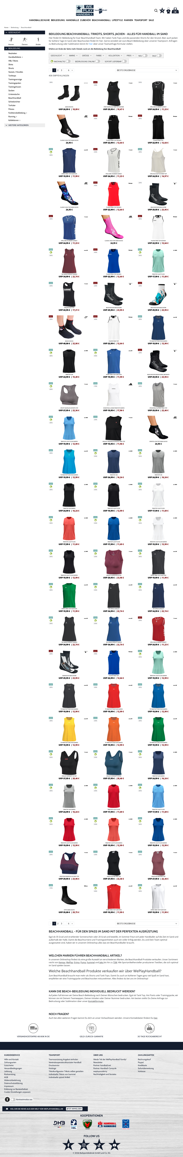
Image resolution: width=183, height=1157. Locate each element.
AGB (6, 1077)
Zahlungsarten (10, 1062)
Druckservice (54, 1065)
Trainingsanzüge (15, 79)
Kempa (62, 962)
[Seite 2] (72, 70)
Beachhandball (101, 20)
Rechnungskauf (144, 1059)
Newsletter (97, 1062)
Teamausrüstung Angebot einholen (63, 1059)
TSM (115, 962)
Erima (76, 962)
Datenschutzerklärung (13, 1083)
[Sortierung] (147, 70)
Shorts (11, 68)
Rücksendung (9, 1074)
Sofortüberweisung (146, 1068)
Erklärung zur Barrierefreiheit (16, 1089)
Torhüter (11, 105)
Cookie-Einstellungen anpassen (17, 1092)
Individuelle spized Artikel (59, 1077)
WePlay (69, 962)
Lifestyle (117, 20)
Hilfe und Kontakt (11, 1059)
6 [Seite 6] (68, 70)
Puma (83, 962)
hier (91, 44)
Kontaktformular (96, 1001)
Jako (101, 962)
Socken (11, 90)
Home (6, 27)
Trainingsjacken (14, 83)
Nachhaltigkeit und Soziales (104, 1074)
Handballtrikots (14, 57)
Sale (151, 20)
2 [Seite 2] (57, 70)
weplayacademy (100, 1071)
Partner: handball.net (102, 1065)
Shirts (10, 64)
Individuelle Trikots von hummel (62, 1074)
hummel (91, 962)
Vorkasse (141, 1071)
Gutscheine (8, 1065)
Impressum (9, 1086)
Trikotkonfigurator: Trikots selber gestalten (66, 1071)
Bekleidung (58, 20)
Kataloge (52, 1068)
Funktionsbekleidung (16, 113)
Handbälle (72, 20)
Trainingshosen (14, 87)
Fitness (11, 109)
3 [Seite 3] (61, 70)
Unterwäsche (14, 94)
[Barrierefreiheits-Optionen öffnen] (7, 1099)
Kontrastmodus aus (24, 1099)
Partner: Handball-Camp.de (104, 1068)
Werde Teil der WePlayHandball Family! (109, 1059)
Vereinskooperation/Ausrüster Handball (65, 1062)
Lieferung (8, 1071)
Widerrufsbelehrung (12, 1080)
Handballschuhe (39, 20)
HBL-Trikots (13, 61)
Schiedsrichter (14, 101)
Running (11, 116)
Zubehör (85, 20)
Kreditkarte (142, 1065)
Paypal (141, 1062)
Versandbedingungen (13, 1068)
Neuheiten (12, 53)
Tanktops (12, 75)
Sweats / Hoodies (15, 72)
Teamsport (140, 20)
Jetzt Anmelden (74, 1109)
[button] (156, 10)
